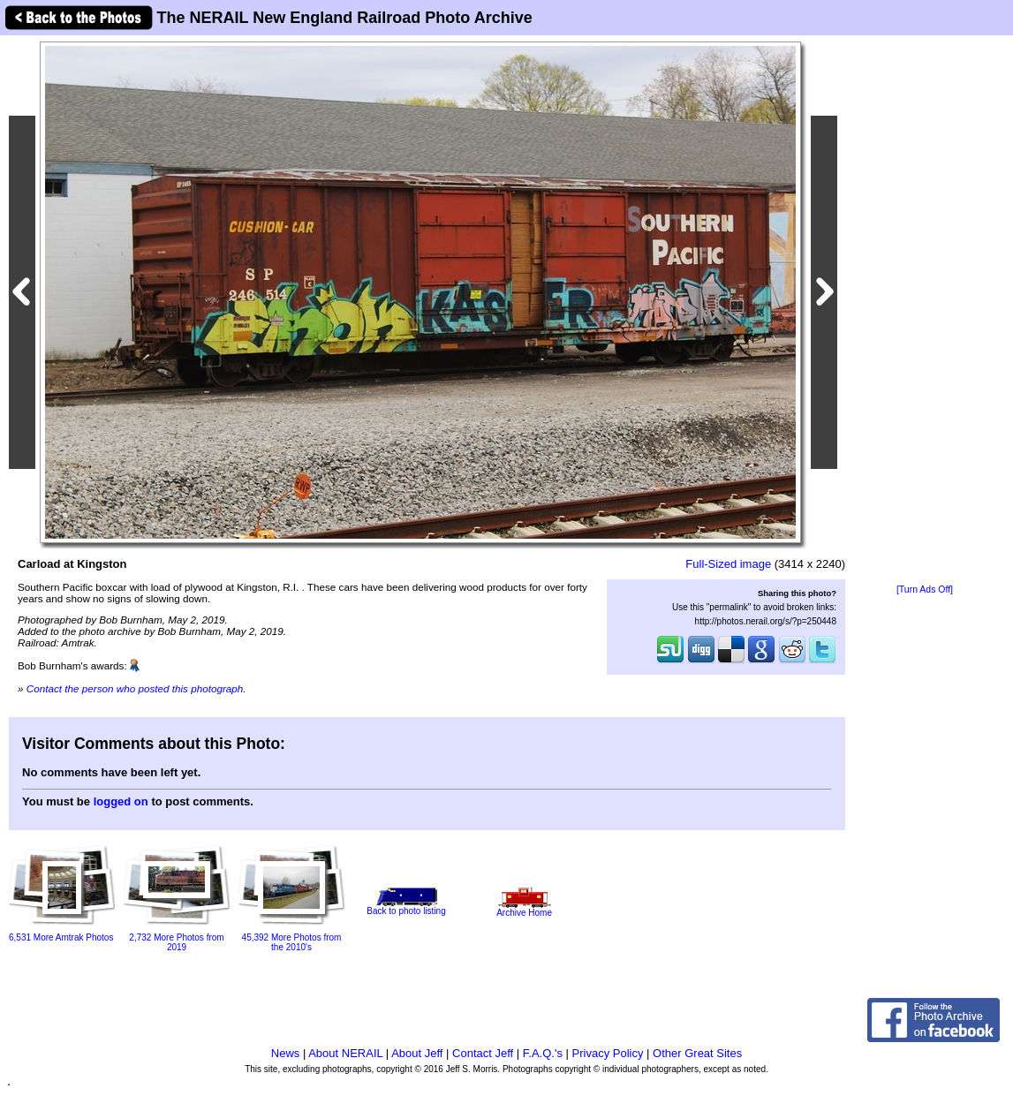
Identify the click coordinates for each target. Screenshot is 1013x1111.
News (285, 1053)
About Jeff (416, 1053)
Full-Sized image (728, 564)
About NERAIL (345, 1053)
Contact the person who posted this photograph (135, 688)
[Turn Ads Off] (924, 589)
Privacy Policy (608, 1053)
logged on (121, 801)
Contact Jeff (482, 1053)
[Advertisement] (924, 311)
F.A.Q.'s (543, 1053)
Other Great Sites (697, 1053)
